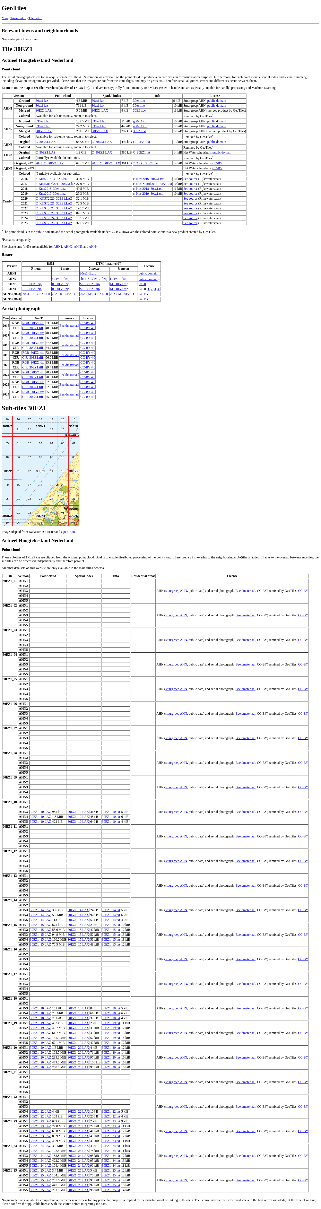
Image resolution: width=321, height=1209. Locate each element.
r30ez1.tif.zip (60, 278)
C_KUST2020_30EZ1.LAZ (54, 198)
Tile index (35, 18)
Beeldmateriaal (69, 325)
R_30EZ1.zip (60, 284)
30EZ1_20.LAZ (40, 1047)
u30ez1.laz (43, 126)
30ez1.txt (139, 100)
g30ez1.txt (140, 121)
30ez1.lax (98, 100)
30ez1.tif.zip (88, 273)
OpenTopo (68, 531)
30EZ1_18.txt (111, 1008)
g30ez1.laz (43, 121)
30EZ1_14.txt (111, 910)
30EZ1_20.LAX (78, 1047)
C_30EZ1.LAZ (45, 141)
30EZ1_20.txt (111, 1047)
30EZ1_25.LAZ (40, 1170)
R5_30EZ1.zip (32, 284)
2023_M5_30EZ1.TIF (94, 294)
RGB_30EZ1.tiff (33, 323)
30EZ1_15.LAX (78, 925)
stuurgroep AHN (176, 590)
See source (190, 179)
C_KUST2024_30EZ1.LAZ (54, 218)
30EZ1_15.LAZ (40, 925)
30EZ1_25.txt (111, 1170)
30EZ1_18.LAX (78, 1008)
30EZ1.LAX (100, 110)
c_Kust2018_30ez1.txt (148, 188)
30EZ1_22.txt (111, 1111)
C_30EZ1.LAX (102, 141)
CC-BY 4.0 (87, 323)
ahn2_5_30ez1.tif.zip (93, 278)
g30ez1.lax (99, 121)
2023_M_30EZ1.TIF (123, 294)
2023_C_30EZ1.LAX (106, 163)
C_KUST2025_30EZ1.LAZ (54, 223)
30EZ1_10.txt (111, 812)
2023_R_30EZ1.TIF (65, 294)
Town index (18, 18)
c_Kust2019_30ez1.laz (51, 193)
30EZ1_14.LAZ (40, 910)
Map (5, 18)
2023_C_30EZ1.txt (145, 163)
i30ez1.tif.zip (118, 278)
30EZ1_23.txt (111, 1121)
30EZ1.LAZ (44, 110)
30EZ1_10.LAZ (40, 812)
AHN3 (78, 246)
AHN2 (68, 246)
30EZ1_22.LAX (78, 1111)
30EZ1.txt (139, 110)
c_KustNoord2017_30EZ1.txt (152, 183)
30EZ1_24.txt (111, 1146)
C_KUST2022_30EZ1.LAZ (54, 208)
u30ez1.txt (140, 126)
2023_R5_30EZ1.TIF (36, 294)
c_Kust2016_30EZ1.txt (148, 179)
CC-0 (142, 284)
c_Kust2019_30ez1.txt (148, 193)
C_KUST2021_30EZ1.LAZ (54, 203)
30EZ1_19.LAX (78, 1023)
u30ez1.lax (99, 126)
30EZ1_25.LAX (78, 1170)
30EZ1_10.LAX (78, 812)
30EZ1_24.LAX (78, 1146)
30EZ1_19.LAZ (40, 1023)
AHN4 (93, 246)
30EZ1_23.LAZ (40, 1121)
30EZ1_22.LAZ (40, 1111)
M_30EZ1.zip (119, 284)
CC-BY (217, 163)
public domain (216, 100)
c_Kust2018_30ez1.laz (51, 188)
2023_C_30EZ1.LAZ (50, 163)
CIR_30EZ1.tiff (32, 328)
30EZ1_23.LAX (78, 1121)
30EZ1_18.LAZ (40, 1008)
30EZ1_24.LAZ (40, 1146)
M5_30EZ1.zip (90, 284)
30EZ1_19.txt (111, 1023)
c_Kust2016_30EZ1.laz (51, 179)
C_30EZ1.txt (141, 141)
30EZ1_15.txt (111, 925)
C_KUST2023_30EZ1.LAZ (54, 213)
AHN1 (57, 246)
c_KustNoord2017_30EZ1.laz (55, 183)
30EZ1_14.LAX (78, 910)
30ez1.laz (42, 100)
